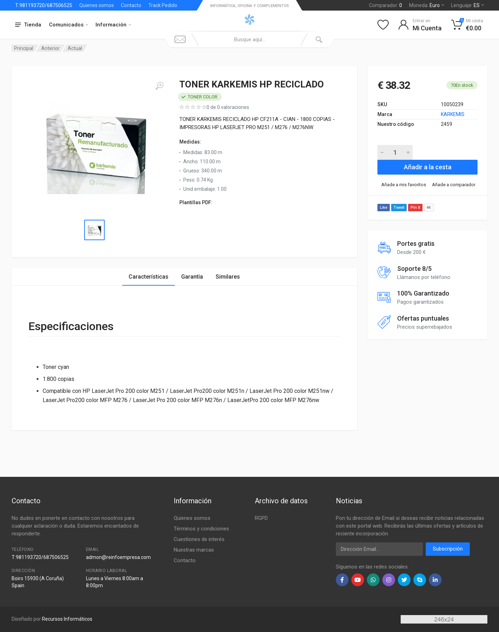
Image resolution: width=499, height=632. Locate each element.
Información (113, 25)
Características (148, 276)
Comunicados (68, 25)
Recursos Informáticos (67, 619)
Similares (228, 276)
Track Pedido (162, 5)
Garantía (192, 276)
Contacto (131, 5)
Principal (23, 48)
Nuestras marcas (194, 550)
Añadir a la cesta (427, 167)
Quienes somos (96, 5)
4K (428, 207)
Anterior (50, 48)
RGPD (261, 518)
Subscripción (448, 549)
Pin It (415, 207)
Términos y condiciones (201, 528)
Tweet (399, 207)
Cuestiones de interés (199, 539)
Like (383, 207)
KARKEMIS (452, 114)
